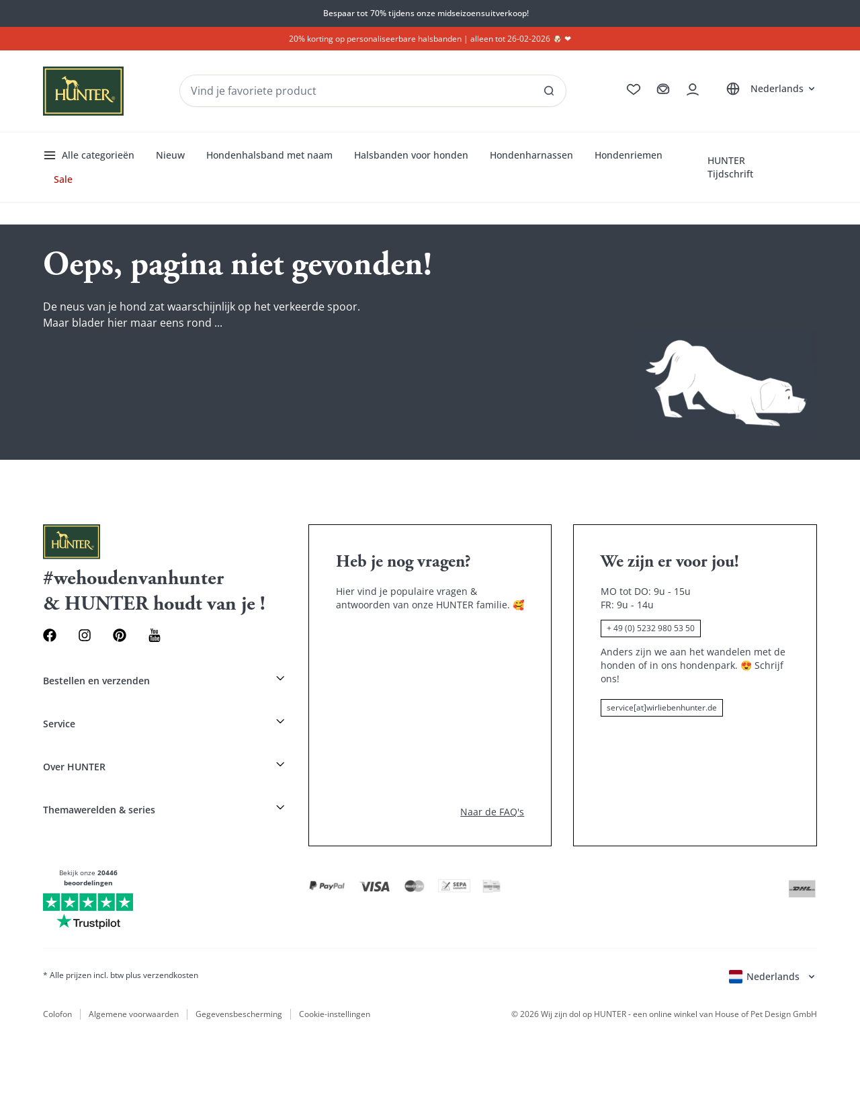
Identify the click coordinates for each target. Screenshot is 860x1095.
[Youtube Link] (154, 635)
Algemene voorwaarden (134, 1014)
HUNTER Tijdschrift (730, 167)
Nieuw (170, 155)
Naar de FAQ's (492, 811)
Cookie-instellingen (334, 1014)
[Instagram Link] (84, 635)
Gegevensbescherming (239, 1014)
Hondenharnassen (531, 155)
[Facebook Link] (49, 635)
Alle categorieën (88, 155)
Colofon (57, 1014)
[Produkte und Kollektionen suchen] (372, 91)
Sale (63, 179)
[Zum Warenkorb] (663, 89)
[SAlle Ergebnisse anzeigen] (549, 91)
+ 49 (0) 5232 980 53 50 (651, 628)
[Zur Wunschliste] (633, 89)
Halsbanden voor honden (411, 155)
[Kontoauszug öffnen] (693, 89)
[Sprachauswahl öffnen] (769, 89)
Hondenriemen (628, 155)
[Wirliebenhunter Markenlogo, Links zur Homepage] (83, 91)
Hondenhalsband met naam (269, 155)
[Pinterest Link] (119, 635)
